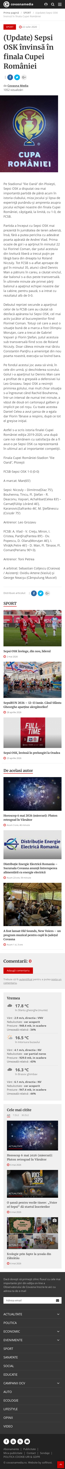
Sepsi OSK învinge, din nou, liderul (27, 651)
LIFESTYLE (10, 1409)
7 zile (16, 1115)
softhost (47, 1462)
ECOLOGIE (10, 1400)
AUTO (7, 1392)
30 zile (25, 1115)
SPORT (27, 12)
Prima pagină (11, 12)
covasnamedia (18, 4)
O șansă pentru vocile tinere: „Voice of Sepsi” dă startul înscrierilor (32, 1204)
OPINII (8, 1418)
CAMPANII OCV (14, 1383)
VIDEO (8, 1426)
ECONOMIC (11, 1331)
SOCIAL (8, 1366)
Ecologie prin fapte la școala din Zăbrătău (29, 1256)
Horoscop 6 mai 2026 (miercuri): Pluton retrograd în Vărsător (30, 817)
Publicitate (29, 1449)
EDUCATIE (10, 1374)
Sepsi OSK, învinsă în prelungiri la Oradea (31, 753)
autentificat (25, 979)
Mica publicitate (12, 1453)
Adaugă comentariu (18, 970)
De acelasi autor (18, 770)
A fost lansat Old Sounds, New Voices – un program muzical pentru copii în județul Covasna (32, 935)
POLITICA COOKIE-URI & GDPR (21, 1456)
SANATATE (10, 1357)
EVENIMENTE (13, 1340)
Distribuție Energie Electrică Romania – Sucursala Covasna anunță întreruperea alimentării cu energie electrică (30, 868)
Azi (8, 1115)
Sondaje (45, 1453)
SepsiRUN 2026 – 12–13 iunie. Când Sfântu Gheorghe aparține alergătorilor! (32, 705)
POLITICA (10, 1323)
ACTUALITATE (15, 1146)
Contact (31, 1453)
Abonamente (11, 1449)
